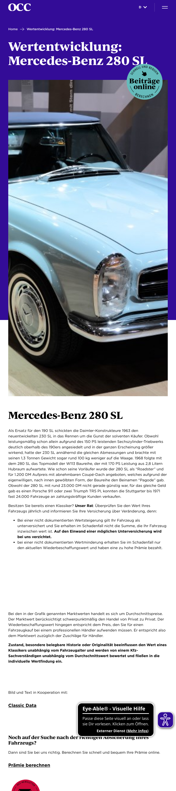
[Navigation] (165, 7)
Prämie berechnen (29, 765)
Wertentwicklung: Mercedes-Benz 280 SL (60, 29)
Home (13, 29)
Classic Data (22, 705)
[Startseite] (19, 7)
